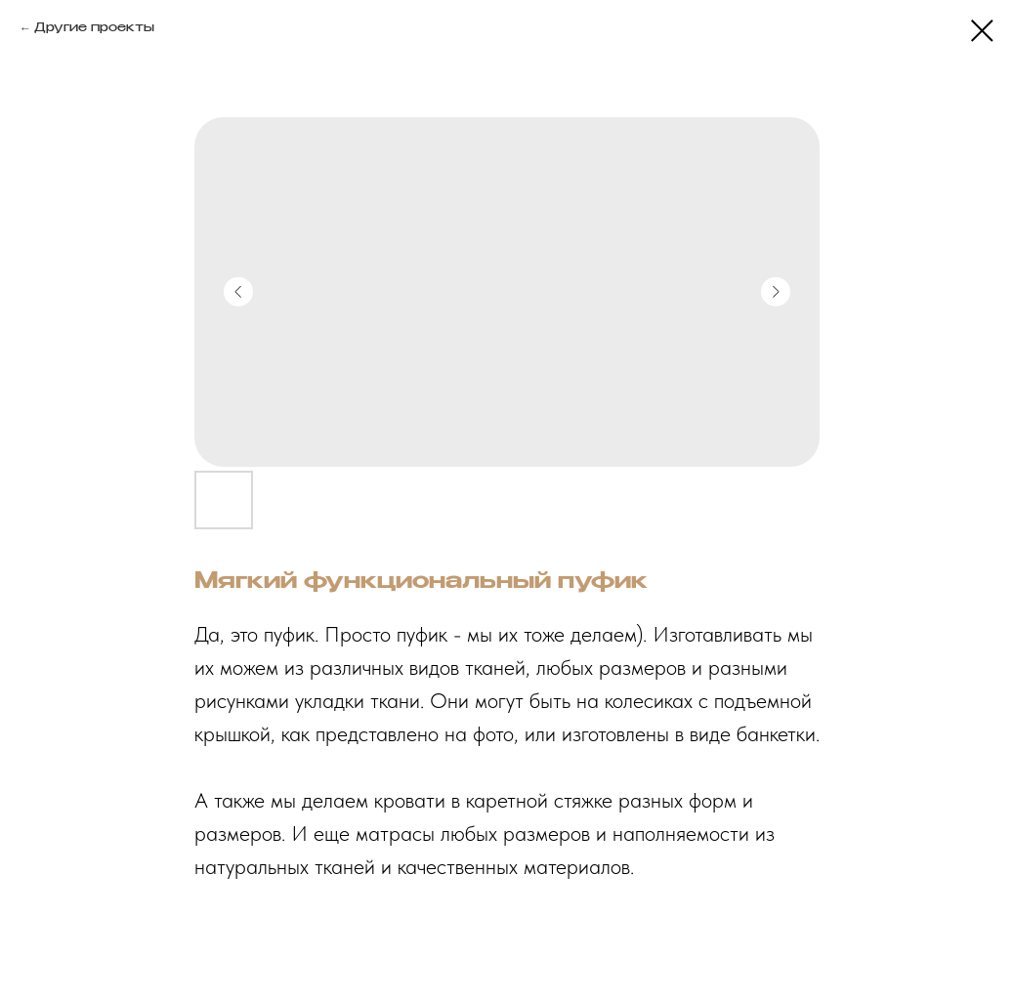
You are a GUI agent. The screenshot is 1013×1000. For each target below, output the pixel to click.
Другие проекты (94, 28)
